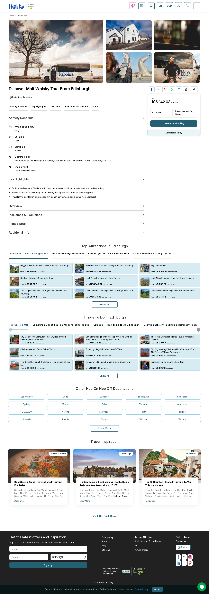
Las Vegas (104, 412)
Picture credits (141, 550)
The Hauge (143, 396)
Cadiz (66, 396)
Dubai (104, 404)
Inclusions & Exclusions (76, 106)
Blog (104, 545)
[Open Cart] (187, 5)
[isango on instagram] (190, 557)
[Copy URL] (186, 89)
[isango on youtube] (184, 563)
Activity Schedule (18, 106)
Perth (143, 412)
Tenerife (143, 404)
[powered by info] (139, 572)
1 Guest (178, 114)
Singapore (182, 396)
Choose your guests (183, 111)
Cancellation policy (174, 133)
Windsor (143, 419)
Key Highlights (38, 106)
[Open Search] (151, 5)
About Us (106, 541)
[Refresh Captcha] (84, 557)
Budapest (104, 396)
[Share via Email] (179, 89)
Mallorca (182, 419)
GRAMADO (27, 412)
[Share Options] (194, 89)
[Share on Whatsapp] (172, 89)
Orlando (104, 419)
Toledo (182, 412)
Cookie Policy (141, 589)
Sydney (26, 404)
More (95, 106)
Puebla (65, 419)
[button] (198, 330)
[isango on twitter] (184, 557)
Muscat (65, 404)
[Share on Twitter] (158, 89)
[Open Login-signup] (178, 5)
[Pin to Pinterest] (165, 89)
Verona (65, 412)
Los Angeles (27, 396)
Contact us (181, 541)
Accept (157, 589)
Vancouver (182, 404)
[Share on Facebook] (152, 89)
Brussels (27, 419)
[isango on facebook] (178, 557)
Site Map (106, 550)
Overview (55, 106)
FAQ (136, 545)
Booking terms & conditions (148, 541)
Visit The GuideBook (104, 516)
